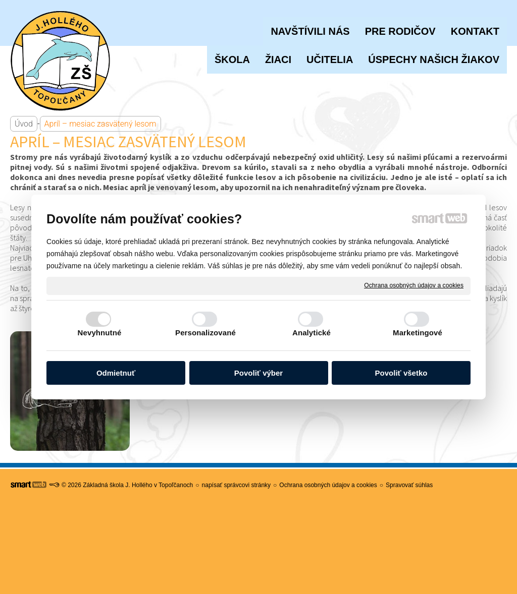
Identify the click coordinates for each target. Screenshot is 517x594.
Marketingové (417, 332)
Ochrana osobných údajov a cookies (413, 285)
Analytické (311, 332)
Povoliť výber (258, 373)
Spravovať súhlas (409, 485)
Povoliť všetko (401, 373)
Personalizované (205, 332)
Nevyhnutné (100, 332)
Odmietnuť (115, 373)
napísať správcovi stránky (236, 485)
